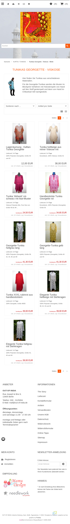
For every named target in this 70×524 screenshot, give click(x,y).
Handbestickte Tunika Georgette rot (51, 197)
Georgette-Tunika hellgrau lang (15, 246)
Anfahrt (41, 405)
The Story (42, 391)
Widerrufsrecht (44, 424)
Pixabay (38, 517)
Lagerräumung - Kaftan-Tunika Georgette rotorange (18, 149)
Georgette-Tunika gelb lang (51, 246)
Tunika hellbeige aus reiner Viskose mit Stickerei (50, 149)
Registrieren (8, 459)
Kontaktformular (45, 401)
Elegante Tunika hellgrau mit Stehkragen (19, 345)
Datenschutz (43, 419)
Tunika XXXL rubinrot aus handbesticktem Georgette (19, 297)
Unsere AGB (43, 414)
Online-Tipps (43, 433)
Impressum (42, 442)
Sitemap (41, 437)
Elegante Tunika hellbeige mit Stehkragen (53, 295)
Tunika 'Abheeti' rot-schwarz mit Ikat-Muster (18, 197)
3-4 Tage (15, 153)
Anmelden (7, 464)
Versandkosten (28, 166)
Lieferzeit (42, 396)
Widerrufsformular (45, 428)
